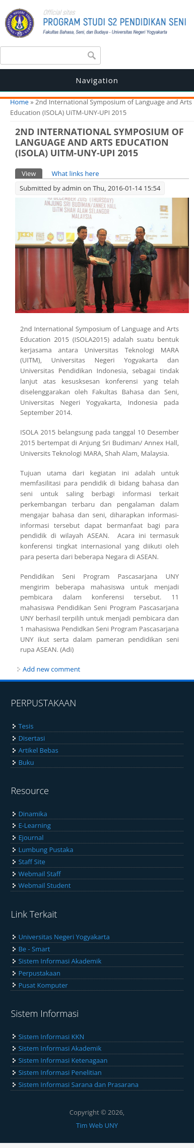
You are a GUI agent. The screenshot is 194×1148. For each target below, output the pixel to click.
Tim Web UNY (97, 1125)
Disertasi (31, 738)
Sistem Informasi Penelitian (59, 1072)
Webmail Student (44, 885)
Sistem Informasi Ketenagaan (62, 1060)
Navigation (97, 80)
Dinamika (32, 813)
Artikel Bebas (38, 750)
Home (19, 101)
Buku (26, 762)
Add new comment (51, 669)
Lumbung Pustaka (45, 849)
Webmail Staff (39, 873)
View (32, 173)
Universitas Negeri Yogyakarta (63, 936)
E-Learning (34, 825)
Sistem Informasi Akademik (59, 960)
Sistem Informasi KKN (51, 1036)
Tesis (25, 726)
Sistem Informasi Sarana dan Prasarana (78, 1084)
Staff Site (31, 861)
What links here (75, 173)
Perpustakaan (39, 973)
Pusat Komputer (43, 985)
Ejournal (30, 837)
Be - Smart (34, 948)
